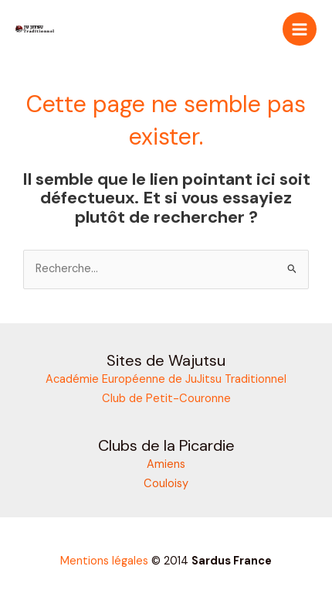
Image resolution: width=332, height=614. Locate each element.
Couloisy (166, 483)
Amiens (166, 464)
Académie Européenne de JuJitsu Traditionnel (166, 379)
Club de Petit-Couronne (166, 398)
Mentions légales (104, 561)
